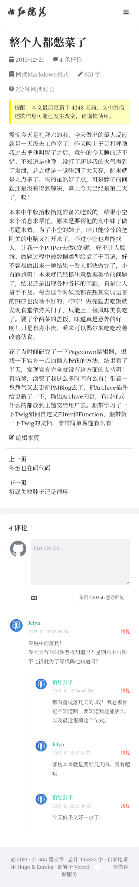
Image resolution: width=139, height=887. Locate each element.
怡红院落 (26, 12)
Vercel (81, 867)
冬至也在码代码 (29, 468)
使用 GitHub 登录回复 (101, 597)
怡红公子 (62, 682)
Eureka (45, 867)
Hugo (23, 867)
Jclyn (34, 623)
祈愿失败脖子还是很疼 (38, 492)
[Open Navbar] (126, 12)
